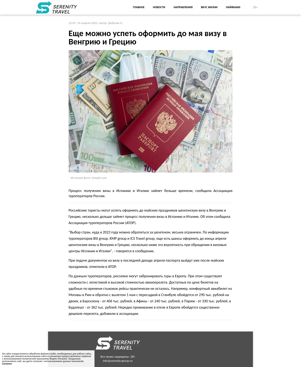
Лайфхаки (233, 7)
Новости (159, 7)
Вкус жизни (209, 7)
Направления (183, 7)
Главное (138, 7)
